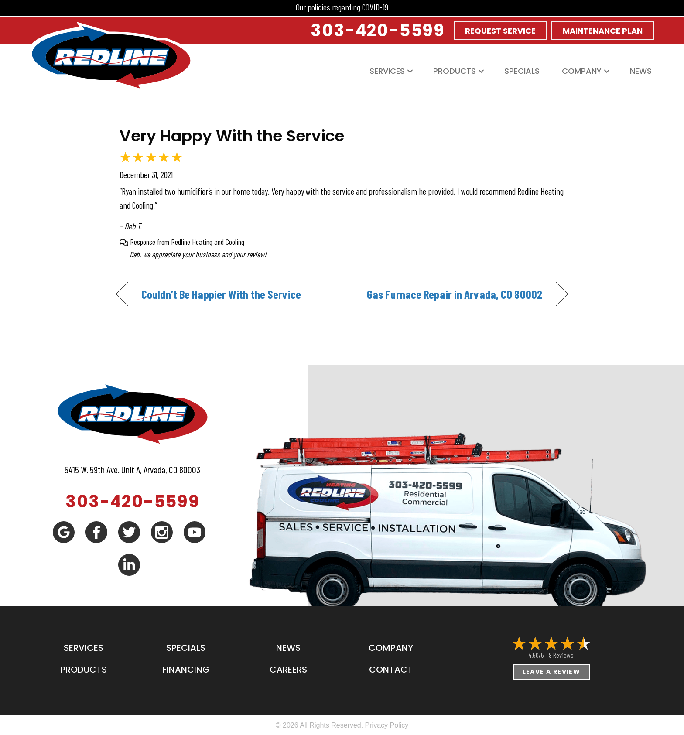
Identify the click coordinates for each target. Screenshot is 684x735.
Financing (185, 669)
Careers (288, 669)
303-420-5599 (132, 501)
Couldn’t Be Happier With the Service (221, 294)
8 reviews (561, 655)
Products (454, 70)
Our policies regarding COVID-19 (342, 7)
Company (582, 70)
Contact (391, 669)
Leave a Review (552, 671)
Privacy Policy (387, 725)
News (641, 70)
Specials (522, 70)
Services (387, 70)
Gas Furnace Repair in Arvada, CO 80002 (455, 294)
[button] (410, 71)
